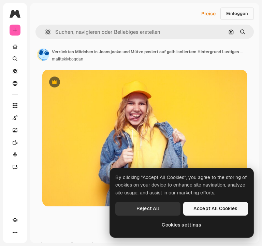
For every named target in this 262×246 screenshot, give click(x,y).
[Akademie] (15, 220)
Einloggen (237, 13)
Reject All (147, 208)
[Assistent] (15, 167)
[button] (45, 32)
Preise (208, 14)
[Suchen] (15, 58)
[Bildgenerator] (15, 130)
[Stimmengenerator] (15, 154)
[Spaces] (15, 117)
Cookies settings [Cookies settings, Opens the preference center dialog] (181, 225)
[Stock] (15, 71)
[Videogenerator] (15, 142)
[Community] (15, 83)
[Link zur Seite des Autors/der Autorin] (43, 55)
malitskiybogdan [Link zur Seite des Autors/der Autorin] (67, 59)
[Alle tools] (15, 105)
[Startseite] (15, 46)
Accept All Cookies (215, 208)
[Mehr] (15, 232)
